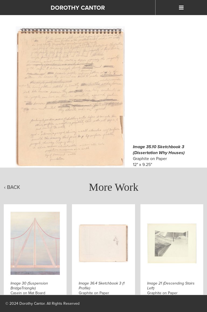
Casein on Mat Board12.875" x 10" (29, 290)
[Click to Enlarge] (70, 97)
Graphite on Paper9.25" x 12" (102, 290)
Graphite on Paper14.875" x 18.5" (171, 290)
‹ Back (12, 187)
